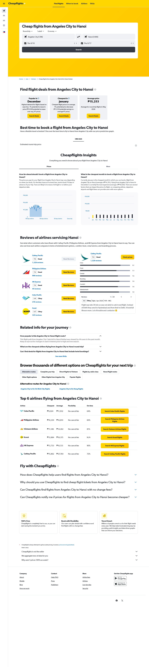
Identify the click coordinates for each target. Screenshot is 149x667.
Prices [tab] (49, 166)
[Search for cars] (4, 20)
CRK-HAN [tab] (78, 139)
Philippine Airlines (39, 269)
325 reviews (37, 315)
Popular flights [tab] (75, 377)
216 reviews (36, 302)
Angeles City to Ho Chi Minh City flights (35, 389)
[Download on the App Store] (120, 586)
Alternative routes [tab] (29, 372)
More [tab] (108, 166)
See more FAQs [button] (61, 356)
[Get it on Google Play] (120, 581)
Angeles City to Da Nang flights (71, 389)
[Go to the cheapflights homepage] (17, 3)
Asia (27, 79)
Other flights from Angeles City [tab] (53, 377)
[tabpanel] (78, 201)
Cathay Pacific (37, 255)
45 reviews (36, 289)
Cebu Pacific (37, 295)
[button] (4, 3)
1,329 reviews (37, 262)
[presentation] (95, 89)
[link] (34, 116)
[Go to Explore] (4, 25)
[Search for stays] (4, 15)
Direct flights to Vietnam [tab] (68, 372)
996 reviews (37, 276)
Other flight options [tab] (29, 377)
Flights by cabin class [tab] (90, 372)
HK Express (36, 282)
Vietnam (33, 79)
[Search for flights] (4, 10)
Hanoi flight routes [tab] (110, 372)
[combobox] (28, 31)
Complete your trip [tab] (48, 372)
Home (21, 79)
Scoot (34, 308)
